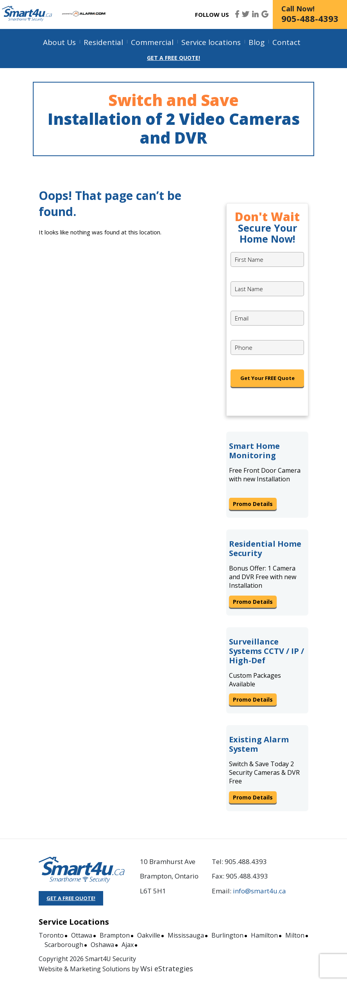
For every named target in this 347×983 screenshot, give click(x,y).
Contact (286, 42)
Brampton (115, 935)
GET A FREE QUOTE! (71, 898)
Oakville (148, 935)
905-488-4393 (309, 18)
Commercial (152, 42)
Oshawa (102, 944)
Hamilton (264, 935)
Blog (257, 42)
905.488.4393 (246, 861)
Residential (103, 42)
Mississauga (186, 935)
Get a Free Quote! (173, 57)
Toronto (51, 935)
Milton (294, 935)
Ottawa (81, 935)
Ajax (128, 944)
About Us (59, 42)
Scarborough (64, 944)
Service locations (211, 42)
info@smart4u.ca (259, 890)
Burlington (227, 935)
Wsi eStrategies (166, 968)
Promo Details (253, 504)
